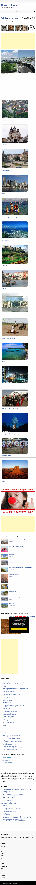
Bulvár (2, 849)
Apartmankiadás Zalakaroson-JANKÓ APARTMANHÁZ (14, 794)
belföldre (6, 757)
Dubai (3, 385)
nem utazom (6, 763)
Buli (2, 855)
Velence (4, 288)
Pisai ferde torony (12, 554)
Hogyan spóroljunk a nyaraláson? (9, 749)
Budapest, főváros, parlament (8, 713)
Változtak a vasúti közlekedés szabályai (11, 738)
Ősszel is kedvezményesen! (8, 800)
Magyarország (14, 18)
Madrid (3, 719)
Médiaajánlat (14, 883)
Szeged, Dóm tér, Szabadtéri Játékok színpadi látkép (13, 705)
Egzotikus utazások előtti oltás (9, 744)
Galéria (4, 18)
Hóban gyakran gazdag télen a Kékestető (17, 597)
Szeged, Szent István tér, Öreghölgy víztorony (12, 706)
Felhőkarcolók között (7, 720)
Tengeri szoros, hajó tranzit (8, 717)
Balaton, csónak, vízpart (7, 703)
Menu (18, 11)
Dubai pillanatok (6, 708)
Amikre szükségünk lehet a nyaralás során (11, 735)
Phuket (3, 361)
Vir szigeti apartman (6, 814)
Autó (2, 873)
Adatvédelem (8, 883)
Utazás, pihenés (10, 5)
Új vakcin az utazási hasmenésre (9, 746)
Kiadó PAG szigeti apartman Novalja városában (12, 819)
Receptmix (3, 846)
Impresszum (3, 883)
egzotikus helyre (7, 762)
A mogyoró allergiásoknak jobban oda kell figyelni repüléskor (15, 747)
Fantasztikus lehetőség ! (7, 791)
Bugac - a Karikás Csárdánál (8, 338)
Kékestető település (13, 603)
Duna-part (4, 727)
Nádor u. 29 (5, 805)
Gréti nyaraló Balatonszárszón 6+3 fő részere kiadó (13, 813)
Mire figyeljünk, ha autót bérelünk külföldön (12, 741)
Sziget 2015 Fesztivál (7, 455)
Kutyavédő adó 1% (5, 866)
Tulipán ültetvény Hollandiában (9, 714)
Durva (2, 870)
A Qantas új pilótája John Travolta (10, 408)
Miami (3, 193)
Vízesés (4, 724)
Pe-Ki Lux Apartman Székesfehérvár (10, 795)
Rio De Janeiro (5, 240)
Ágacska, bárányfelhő (7, 700)
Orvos (2, 872)
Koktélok (3, 848)
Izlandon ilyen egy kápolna (8, 716)
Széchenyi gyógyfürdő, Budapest (9, 711)
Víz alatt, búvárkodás (7, 702)
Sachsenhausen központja (8, 120)
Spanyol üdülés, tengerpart (8, 722)
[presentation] (6, 536)
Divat (2, 868)
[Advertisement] (18, 41)
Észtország (4, 144)
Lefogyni (3, 875)
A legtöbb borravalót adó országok (10, 740)
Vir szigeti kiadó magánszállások (9, 811)
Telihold (4, 699)
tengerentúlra (6, 760)
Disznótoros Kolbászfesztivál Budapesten (11, 808)
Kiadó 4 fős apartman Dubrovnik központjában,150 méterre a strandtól (17, 816)
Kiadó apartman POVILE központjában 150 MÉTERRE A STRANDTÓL (17, 817)
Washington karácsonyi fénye (8, 434)
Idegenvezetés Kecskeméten (8, 797)
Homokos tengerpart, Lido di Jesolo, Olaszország (19, 539)
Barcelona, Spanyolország (14, 574)
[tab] (6, 536)
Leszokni (3, 877)
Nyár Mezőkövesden (6, 806)
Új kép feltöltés (30, 616)
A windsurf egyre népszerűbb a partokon (11, 217)
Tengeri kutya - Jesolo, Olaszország (16, 546)
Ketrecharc (3, 857)
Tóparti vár (4, 725)
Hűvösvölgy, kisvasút (7, 697)
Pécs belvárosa (5, 170)
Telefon (2, 853)
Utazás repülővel (6, 710)
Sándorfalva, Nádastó (13, 591)
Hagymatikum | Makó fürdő (14, 585)
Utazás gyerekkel (6, 743)
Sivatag (3, 481)
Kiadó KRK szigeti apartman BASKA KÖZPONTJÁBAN (13, 820)
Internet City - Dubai (6, 314)
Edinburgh (4, 265)
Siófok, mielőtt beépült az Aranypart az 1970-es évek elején (21, 567)
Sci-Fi (2, 851)
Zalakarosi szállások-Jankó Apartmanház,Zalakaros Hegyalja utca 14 (17, 789)
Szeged (10, 561)
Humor (2, 858)
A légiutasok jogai (6, 737)
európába (8, 759)
